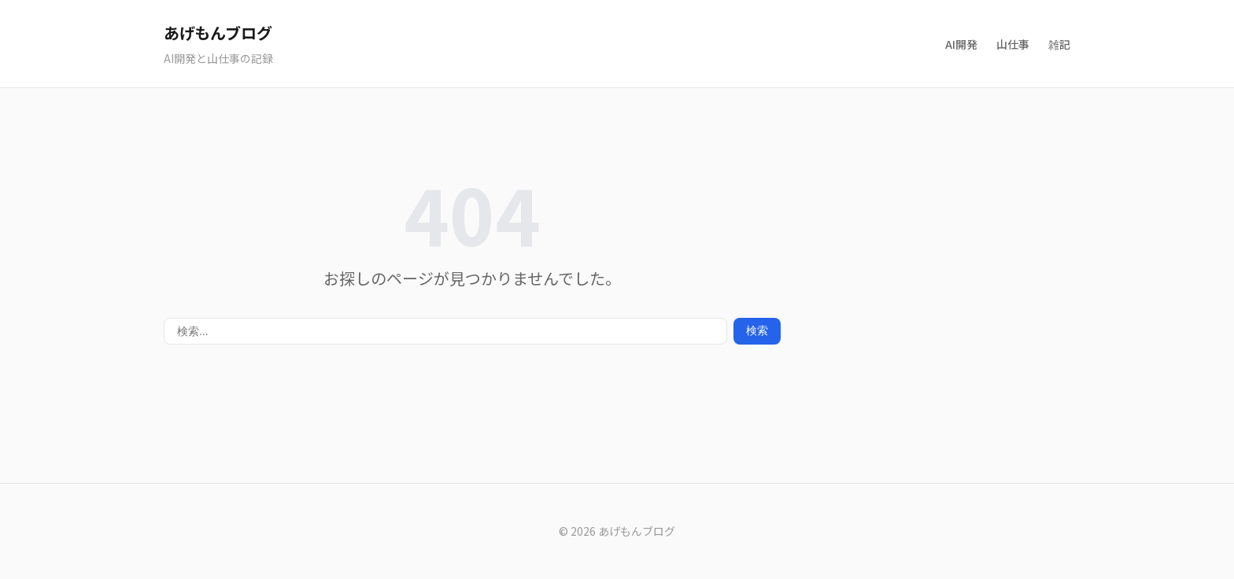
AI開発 (961, 44)
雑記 (1059, 44)
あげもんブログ (218, 32)
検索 (757, 330)
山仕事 (1012, 44)
